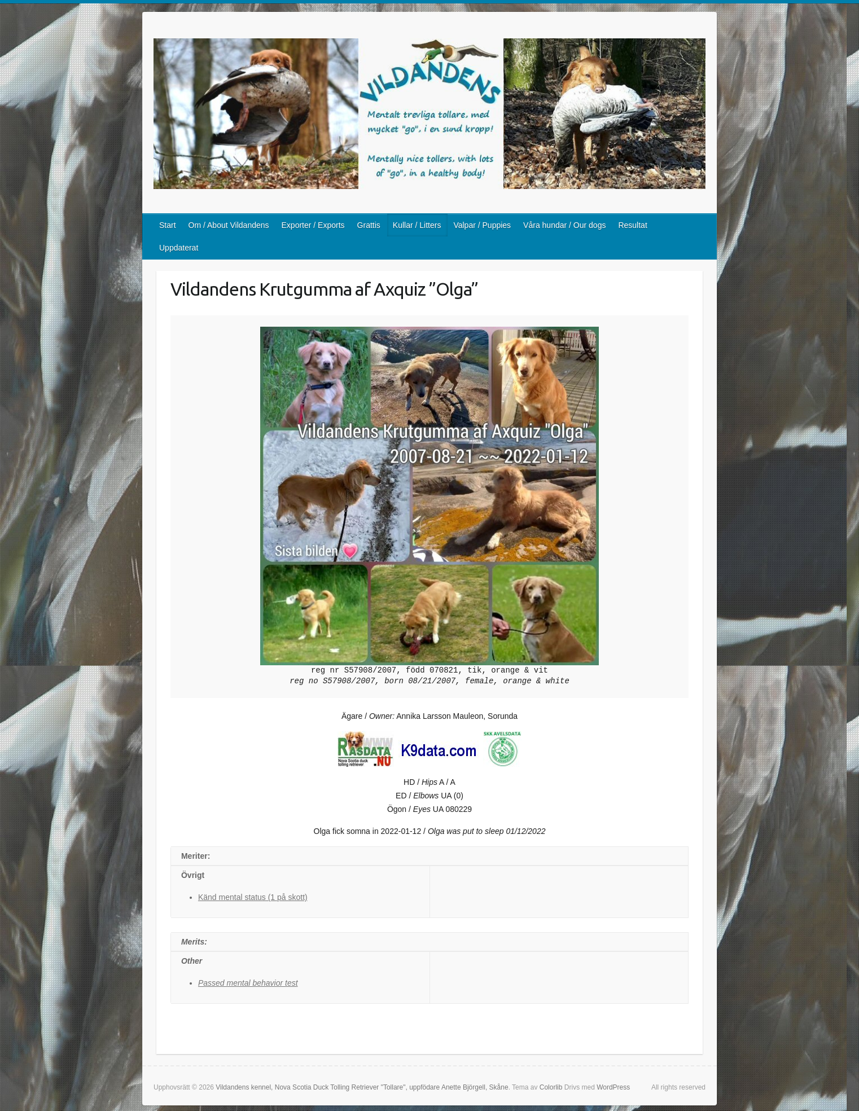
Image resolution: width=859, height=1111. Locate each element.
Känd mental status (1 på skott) (253, 897)
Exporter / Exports (313, 225)
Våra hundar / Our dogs (564, 225)
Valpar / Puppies (482, 225)
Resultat (632, 225)
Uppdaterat (178, 247)
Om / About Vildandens (229, 225)
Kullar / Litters (417, 225)
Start (167, 225)
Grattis (368, 225)
